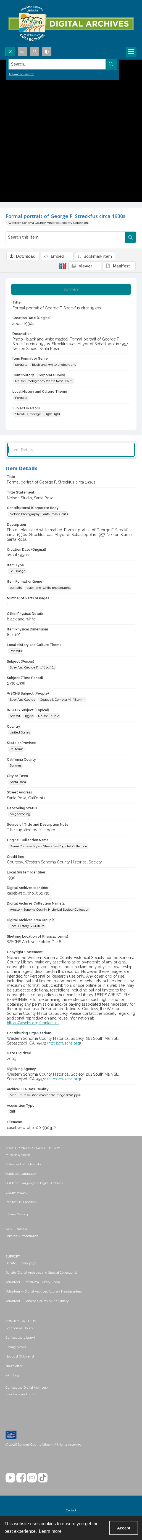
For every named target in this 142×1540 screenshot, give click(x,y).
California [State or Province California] (16, 749)
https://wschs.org (64, 1043)
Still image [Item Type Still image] (17, 571)
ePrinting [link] (12, 1375)
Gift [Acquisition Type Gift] (12, 1111)
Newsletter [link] (14, 1366)
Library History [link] (17, 1193)
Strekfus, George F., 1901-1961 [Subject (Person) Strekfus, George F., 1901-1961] (37, 414)
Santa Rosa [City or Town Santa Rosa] (18, 782)
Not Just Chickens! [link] (20, 1356)
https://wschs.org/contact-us (33, 1023)
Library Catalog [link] (17, 1214)
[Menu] (131, 52)
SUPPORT (13, 1256)
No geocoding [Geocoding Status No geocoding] (20, 814)
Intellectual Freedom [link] (21, 1202)
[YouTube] (10, 1478)
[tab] (71, 289)
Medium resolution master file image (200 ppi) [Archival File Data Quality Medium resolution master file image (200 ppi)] (45, 1095)
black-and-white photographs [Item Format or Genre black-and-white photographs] (54, 365)
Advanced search (21, 74)
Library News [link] (16, 1347)
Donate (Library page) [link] (21, 1263)
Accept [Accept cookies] (123, 1528)
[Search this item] (65, 237)
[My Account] (34, 51)
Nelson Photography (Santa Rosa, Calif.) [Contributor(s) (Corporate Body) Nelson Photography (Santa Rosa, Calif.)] (44, 381)
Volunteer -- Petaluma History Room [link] (33, 1282)
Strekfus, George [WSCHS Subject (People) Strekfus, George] (22, 700)
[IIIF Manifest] (119, 266)
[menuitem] (71, 1154)
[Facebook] (21, 1478)
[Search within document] (130, 237)
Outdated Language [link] (21, 1174)
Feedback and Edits (20, 1394)
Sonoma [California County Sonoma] (16, 765)
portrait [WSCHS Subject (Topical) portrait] (15, 716)
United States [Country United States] (20, 732)
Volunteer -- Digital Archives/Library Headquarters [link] (44, 1291)
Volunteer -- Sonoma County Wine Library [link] (37, 1301)
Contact (71, 1510)
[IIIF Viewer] (84, 266)
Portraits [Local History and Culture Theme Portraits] (21, 398)
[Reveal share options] (22, 51)
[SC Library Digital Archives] (71, 23)
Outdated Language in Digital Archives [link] (34, 1183)
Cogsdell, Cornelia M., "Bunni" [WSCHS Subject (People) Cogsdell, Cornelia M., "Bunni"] (62, 700)
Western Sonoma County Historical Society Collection (48, 223)
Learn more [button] (50, 1531)
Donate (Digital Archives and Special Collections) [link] (41, 1272)
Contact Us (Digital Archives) (27, 1387)
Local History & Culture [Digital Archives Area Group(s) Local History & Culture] (27, 926)
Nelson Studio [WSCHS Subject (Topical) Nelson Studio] (48, 716)
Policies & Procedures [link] (22, 1236)
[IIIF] (62, 266)
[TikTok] (43, 1478)
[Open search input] (10, 51)
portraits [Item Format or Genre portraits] (21, 365)
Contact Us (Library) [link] (20, 1337)
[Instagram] (32, 1478)
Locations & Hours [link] (19, 1328)
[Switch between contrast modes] (46, 51)
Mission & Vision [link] (18, 1155)
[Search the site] (57, 64)
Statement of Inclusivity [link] (23, 1164)
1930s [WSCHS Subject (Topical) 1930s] (29, 716)
